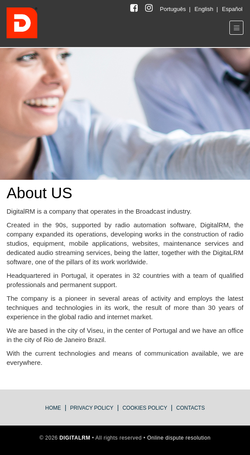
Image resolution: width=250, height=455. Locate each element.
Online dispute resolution (179, 438)
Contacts (190, 408)
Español (232, 9)
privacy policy (92, 408)
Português (174, 9)
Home (53, 408)
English (205, 9)
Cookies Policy (144, 408)
